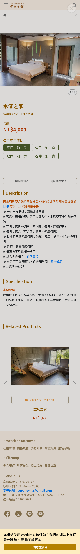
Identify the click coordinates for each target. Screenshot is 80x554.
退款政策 (36, 448)
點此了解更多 (31, 539)
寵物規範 (56, 261)
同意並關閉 (40, 547)
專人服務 (9, 465)
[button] (74, 383)
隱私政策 (50, 448)
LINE (6, 206)
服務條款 (64, 448)
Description (21, 181)
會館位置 (50, 465)
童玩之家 (40, 409)
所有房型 (23, 465)
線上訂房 (36, 465)
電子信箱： (27, 490)
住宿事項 (32, 256)
